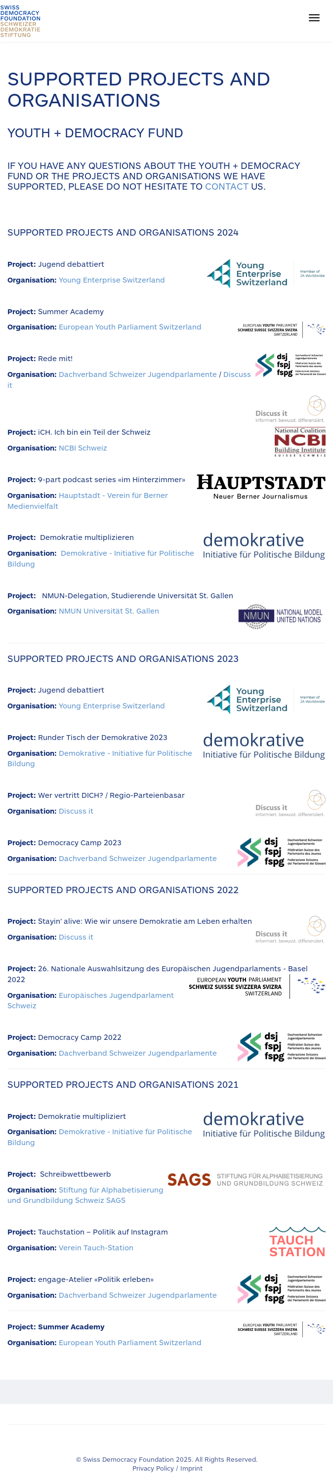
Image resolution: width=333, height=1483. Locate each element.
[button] (314, 17)
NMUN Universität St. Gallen (109, 610)
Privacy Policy (153, 1468)
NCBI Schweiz (83, 447)
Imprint (191, 1468)
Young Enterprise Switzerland (112, 279)
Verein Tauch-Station (96, 1247)
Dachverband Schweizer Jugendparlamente (138, 374)
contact (227, 186)
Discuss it (76, 810)
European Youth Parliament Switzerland (130, 326)
